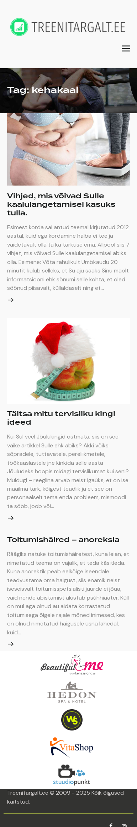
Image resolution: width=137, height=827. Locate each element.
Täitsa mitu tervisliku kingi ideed (61, 418)
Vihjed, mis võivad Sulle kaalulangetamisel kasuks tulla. (61, 205)
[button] (126, 48)
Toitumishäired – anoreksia (63, 540)
